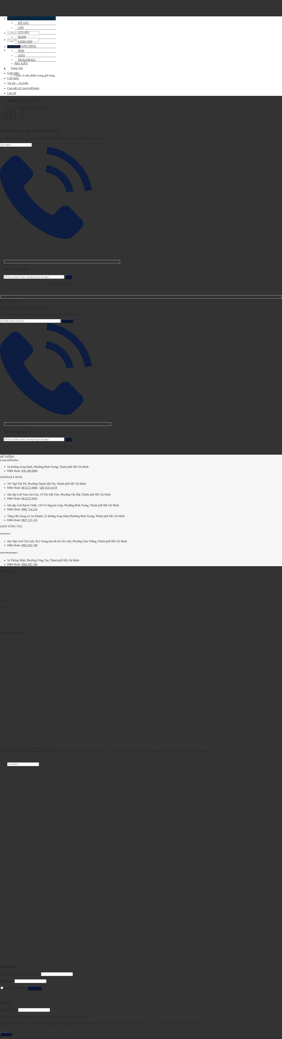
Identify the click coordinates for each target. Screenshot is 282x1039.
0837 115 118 (29, 520)
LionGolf (12, 642)
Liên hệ (11, 654)
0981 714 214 (29, 509)
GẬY (17, 772)
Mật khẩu (7, 981)
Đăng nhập (34, 988)
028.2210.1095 (17, 283)
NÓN (19, 50)
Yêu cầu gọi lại (55, 237)
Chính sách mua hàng (19, 626)
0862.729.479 (37, 283)
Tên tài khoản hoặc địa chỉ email (20, 974)
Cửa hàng (13, 78)
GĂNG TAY (23, 41)
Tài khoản (13, 577)
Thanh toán (13, 782)
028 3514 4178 (48, 487)
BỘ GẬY (19, 768)
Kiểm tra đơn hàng (18, 581)
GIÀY (18, 778)
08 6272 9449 (29, 487)
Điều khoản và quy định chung (25, 606)
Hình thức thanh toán (19, 614)
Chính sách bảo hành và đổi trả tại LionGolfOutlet (36, 622)
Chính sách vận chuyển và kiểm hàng (29, 618)
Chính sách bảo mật (19, 610)
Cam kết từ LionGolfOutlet (23, 650)
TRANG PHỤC (25, 45)
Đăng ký (5, 1034)
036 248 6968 (29, 470)
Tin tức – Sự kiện (17, 589)
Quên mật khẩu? (10, 995)
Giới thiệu (13, 73)
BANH (20, 36)
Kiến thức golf (16, 585)
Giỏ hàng (12, 812)
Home (3, 100)
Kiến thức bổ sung (18, 593)
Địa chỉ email (8, 1009)
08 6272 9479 (29, 498)
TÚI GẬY (21, 32)
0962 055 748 (29, 545)
